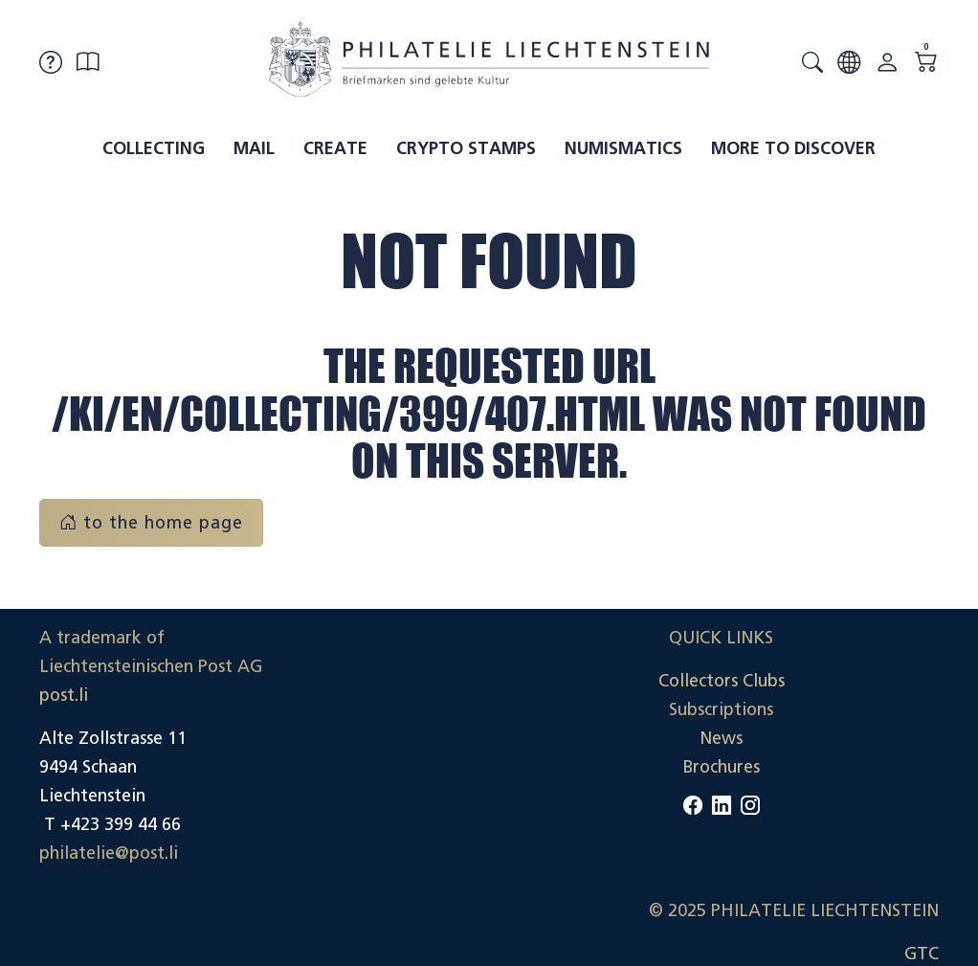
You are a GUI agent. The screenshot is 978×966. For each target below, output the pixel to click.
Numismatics (623, 148)
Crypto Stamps (466, 148)
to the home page (151, 522)
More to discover (793, 148)
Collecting (153, 148)
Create (335, 148)
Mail (254, 148)
